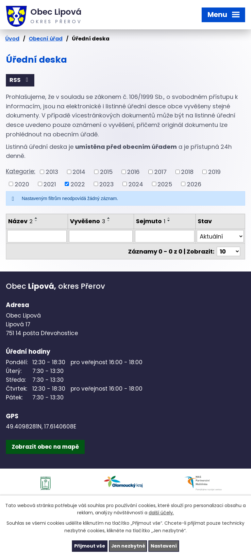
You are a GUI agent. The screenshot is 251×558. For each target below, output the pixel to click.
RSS (20, 80)
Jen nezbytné (128, 546)
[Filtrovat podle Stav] (220, 236)
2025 (165, 184)
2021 (49, 184)
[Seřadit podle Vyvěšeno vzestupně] (108, 218)
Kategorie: (20, 171)
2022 (78, 184)
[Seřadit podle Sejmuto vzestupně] (169, 218)
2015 (106, 172)
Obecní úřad (45, 38)
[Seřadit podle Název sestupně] (36, 221)
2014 (79, 172)
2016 (133, 172)
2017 (160, 172)
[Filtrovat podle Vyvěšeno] (101, 236)
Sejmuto (150, 221)
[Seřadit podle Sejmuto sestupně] (169, 221)
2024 (135, 184)
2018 (187, 172)
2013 (52, 172)
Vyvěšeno (87, 221)
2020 (22, 184)
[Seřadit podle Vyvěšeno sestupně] (108, 221)
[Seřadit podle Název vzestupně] (36, 218)
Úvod (12, 38)
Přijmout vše (89, 546)
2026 (194, 184)
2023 (106, 184)
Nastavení (164, 546)
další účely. (161, 512)
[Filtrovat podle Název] (37, 236)
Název (20, 221)
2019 (214, 172)
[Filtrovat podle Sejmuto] (164, 236)
